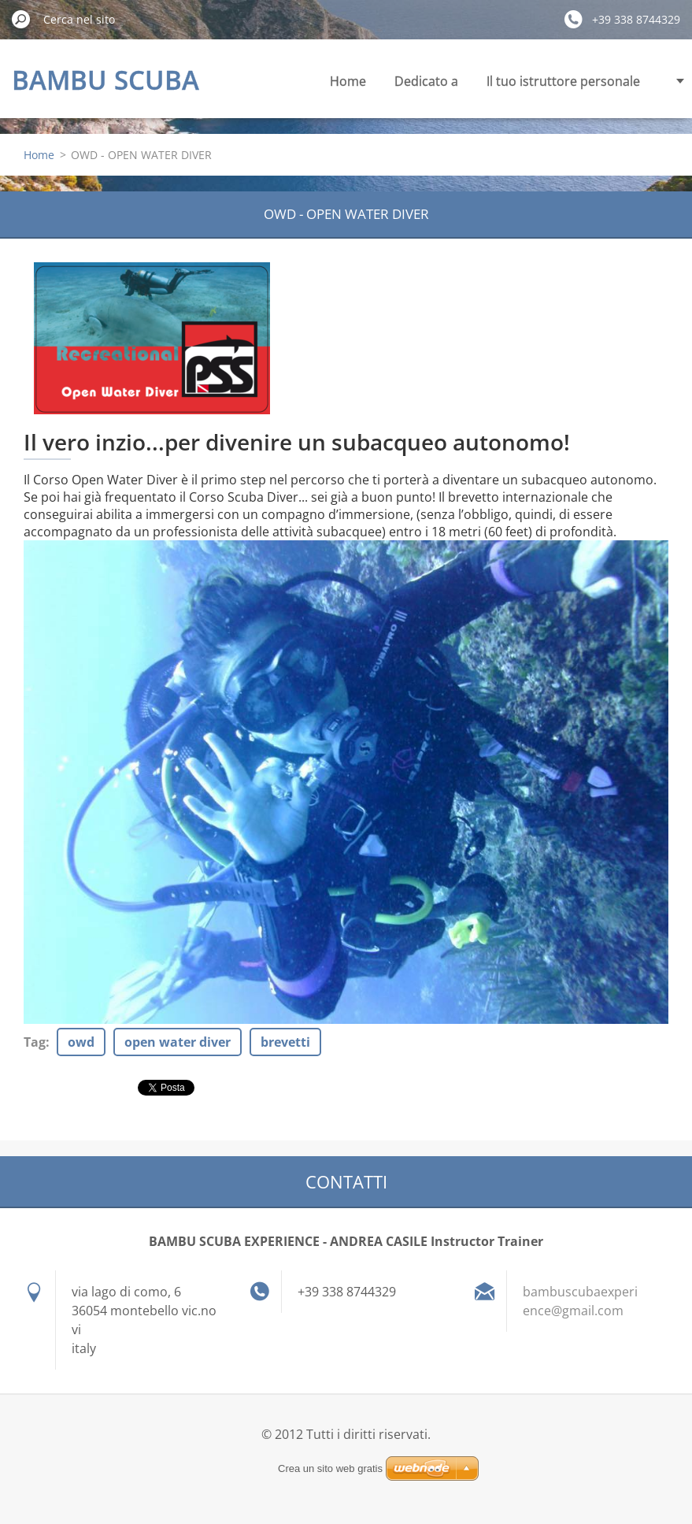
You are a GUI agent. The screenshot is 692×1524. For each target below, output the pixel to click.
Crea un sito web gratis (330, 1468)
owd (81, 1042)
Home (348, 81)
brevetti (285, 1042)
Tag (35, 1042)
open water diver (177, 1042)
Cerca (21, 19)
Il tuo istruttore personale (563, 81)
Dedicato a (426, 81)
